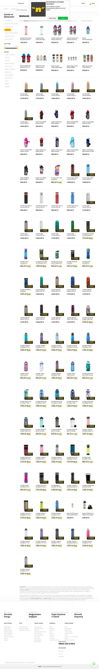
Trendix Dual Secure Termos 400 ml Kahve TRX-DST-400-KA (26, 206)
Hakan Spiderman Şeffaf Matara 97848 (56, 122)
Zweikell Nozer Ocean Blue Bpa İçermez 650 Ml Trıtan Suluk (40, 38)
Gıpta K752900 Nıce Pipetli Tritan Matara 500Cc (88, 514)
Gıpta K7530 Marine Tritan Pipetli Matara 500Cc (72, 514)
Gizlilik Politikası (8, 630)
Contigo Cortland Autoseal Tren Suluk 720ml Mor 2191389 (41, 541)
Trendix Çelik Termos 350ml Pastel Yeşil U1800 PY (41, 94)
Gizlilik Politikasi (23, 627)
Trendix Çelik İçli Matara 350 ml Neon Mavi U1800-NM (72, 290)
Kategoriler (21, 3)
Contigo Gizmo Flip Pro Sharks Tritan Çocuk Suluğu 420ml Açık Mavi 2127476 (41, 402)
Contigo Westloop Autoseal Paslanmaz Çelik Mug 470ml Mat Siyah (72, 262)
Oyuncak (52, 630)
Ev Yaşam (52, 638)
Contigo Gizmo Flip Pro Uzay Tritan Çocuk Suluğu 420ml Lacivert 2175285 (72, 402)
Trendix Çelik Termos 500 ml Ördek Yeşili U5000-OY (72, 234)
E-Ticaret (43, 666)
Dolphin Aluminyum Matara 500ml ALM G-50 (72, 38)
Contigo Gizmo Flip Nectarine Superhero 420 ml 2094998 (56, 178)
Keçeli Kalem (68, 628)
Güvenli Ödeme (8, 632)
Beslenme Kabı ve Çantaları (12, 23)
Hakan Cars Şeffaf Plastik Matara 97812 (41, 178)
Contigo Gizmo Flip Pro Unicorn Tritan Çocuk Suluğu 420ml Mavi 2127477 (57, 402)
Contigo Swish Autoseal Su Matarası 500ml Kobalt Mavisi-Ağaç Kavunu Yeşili (88, 262)
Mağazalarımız (8, 627)
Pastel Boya (68, 630)
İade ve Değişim (8, 633)
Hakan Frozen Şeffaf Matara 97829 (26, 150)
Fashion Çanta (9, 39)
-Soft (39, 666)
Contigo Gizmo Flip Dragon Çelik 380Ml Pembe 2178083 (88, 318)
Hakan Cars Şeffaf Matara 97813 (41, 122)
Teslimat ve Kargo (8, 637)
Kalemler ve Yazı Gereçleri (71, 637)
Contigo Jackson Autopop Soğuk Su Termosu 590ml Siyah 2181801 (72, 486)
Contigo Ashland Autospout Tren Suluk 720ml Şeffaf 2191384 (25, 541)
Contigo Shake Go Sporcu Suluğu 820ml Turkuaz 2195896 (41, 430)
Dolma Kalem (37, 627)
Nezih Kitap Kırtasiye (9, 3)
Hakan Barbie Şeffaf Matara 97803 (72, 122)
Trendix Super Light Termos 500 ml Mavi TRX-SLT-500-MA (88, 178)
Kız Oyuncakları (69, 632)
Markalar (6, 52)
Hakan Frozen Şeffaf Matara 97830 (88, 122)
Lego (51, 632)
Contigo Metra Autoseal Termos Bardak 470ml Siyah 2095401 (56, 486)
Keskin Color (37, 641)
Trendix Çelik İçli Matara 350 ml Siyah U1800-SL (55, 318)
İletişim (6, 638)
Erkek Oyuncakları (39, 628)
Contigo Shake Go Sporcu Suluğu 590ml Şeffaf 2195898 (72, 430)
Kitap (51, 627)
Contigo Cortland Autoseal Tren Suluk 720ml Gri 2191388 (57, 458)
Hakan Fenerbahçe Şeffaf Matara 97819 (88, 150)
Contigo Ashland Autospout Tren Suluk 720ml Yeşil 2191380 (41, 514)
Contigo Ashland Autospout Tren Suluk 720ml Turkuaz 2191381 (25, 346)
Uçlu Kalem (37, 638)
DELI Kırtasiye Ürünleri (40, 632)
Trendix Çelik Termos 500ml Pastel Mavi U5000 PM (56, 94)
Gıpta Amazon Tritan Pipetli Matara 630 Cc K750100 (57, 66)
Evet (63, 18)
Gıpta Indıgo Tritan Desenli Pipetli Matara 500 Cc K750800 (72, 66)
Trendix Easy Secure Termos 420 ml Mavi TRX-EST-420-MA (72, 206)
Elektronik (52, 637)
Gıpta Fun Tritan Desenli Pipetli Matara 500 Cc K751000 (40, 66)
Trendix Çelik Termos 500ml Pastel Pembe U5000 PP (71, 94)
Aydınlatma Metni (23, 628)
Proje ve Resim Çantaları (11, 33)
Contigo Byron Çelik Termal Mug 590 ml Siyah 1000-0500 (88, 234)
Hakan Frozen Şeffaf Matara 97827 (72, 150)
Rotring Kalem (38, 640)
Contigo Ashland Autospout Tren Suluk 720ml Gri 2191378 (25, 569)
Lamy (66, 627)
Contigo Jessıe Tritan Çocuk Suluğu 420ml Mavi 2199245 (72, 374)
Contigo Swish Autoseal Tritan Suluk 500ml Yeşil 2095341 (87, 458)
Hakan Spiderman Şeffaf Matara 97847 (41, 150)
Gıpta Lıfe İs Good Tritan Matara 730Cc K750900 (87, 66)
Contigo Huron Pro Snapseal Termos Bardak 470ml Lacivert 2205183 (72, 458)
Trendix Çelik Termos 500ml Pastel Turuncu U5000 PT (86, 94)
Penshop (52, 633)
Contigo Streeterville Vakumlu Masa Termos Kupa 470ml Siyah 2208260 (88, 486)
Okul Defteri (37, 637)
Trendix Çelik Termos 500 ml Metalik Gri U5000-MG (25, 234)
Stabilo (66, 638)
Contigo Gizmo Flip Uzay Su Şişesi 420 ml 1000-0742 (56, 262)
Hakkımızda (7, 628)
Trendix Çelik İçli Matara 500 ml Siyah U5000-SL (40, 318)
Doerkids (36, 630)
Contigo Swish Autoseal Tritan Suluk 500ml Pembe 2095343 (26, 486)
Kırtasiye (52, 628)
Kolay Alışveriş (8, 635)
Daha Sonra (52, 18)
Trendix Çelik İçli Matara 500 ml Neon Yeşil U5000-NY (41, 290)
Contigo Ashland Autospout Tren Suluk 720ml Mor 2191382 (56, 374)
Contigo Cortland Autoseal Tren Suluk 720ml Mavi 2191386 (72, 346)
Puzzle (66, 635)
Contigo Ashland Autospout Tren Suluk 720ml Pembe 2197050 (88, 541)
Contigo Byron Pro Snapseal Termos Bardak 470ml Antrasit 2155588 (41, 486)
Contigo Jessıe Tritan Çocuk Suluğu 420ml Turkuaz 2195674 (41, 374)
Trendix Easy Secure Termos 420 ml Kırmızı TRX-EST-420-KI (57, 206)
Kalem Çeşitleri (69, 633)
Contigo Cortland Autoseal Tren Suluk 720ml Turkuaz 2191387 (57, 346)
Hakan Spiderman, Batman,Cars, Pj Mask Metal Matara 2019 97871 (25, 66)
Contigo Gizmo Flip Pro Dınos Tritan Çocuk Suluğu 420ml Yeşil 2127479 (26, 402)
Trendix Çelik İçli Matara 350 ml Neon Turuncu (86, 290)
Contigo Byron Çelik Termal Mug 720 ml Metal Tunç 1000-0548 (41, 262)
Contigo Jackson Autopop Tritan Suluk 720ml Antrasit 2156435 (56, 541)
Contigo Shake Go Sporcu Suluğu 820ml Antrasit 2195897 (56, 430)
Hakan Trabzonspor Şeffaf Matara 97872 (57, 150)
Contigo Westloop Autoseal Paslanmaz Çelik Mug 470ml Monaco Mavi (25, 290)
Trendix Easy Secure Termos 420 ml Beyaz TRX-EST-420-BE (41, 206)
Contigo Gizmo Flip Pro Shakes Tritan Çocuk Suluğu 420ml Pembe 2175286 (87, 402)
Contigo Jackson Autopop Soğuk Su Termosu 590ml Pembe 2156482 (87, 430)
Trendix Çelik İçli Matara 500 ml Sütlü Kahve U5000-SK (55, 290)
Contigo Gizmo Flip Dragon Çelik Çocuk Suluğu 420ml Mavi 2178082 (26, 430)
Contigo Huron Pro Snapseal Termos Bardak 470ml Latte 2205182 (25, 514)
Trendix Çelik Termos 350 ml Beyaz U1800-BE (87, 206)
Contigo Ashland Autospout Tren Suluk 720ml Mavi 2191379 (56, 514)
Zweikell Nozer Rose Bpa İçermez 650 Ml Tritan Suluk (26, 38)
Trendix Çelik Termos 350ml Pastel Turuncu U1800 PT (24, 94)
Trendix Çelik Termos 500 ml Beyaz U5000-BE (40, 234)
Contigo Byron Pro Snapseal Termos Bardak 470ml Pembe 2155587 (25, 458)
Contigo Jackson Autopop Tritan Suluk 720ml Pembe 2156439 (41, 458)
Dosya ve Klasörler (39, 635)
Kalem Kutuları (9, 27)
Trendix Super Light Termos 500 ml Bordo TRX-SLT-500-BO (72, 178)
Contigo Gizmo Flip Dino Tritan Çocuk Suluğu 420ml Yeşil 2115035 (87, 374)
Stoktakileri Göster (73, 21)
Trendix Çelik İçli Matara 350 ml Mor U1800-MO (72, 318)
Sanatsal (52, 635)
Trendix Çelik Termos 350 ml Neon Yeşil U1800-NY (56, 234)
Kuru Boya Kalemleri (70, 640)
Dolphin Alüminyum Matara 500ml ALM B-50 (57, 38)
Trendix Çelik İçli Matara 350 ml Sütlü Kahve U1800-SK (26, 318)
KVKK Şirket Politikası (24, 630)
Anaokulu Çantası (9, 36)
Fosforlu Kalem (38, 633)
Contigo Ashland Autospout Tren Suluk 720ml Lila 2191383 (40, 346)
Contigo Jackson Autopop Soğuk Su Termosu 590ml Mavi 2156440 (72, 541)
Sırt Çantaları (8, 20)
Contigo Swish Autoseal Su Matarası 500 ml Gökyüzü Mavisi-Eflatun (25, 262)
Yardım (6, 640)
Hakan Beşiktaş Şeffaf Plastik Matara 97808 (24, 178)
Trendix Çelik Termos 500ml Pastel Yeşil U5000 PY (25, 122)
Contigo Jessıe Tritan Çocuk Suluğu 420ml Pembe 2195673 (24, 374)
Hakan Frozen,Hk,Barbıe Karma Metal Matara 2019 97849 (87, 38)
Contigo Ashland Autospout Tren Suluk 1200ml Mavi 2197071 (87, 346)
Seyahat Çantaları (54, 640)
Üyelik (82, 3)
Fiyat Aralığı (7, 43)
